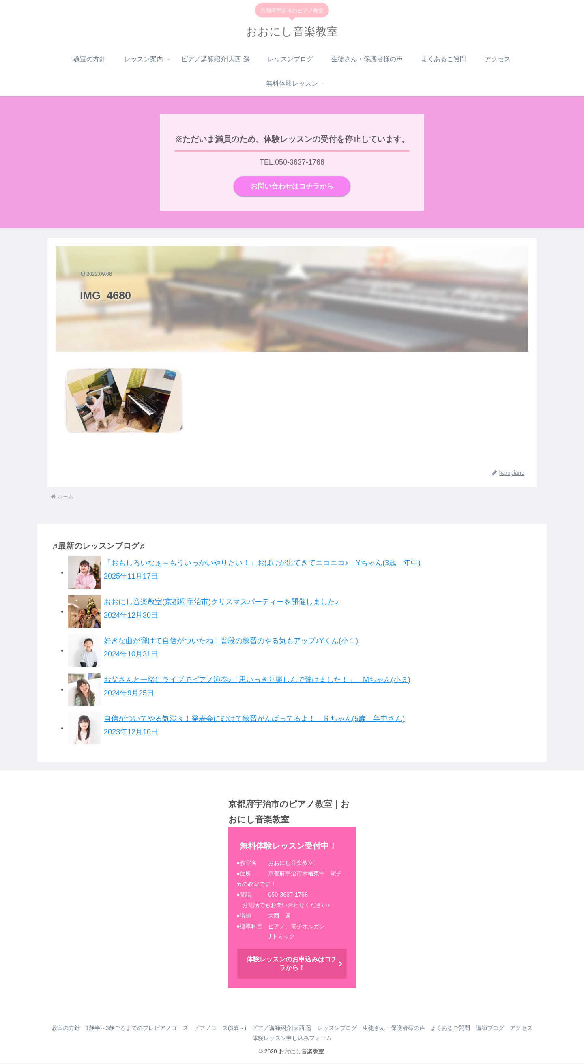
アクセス (248, 1038)
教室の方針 (71, 1028)
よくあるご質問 (471, 1028)
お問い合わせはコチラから (292, 186)
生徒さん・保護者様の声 (411, 1028)
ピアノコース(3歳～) (230, 1028)
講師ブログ (513, 1028)
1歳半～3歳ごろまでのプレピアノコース (144, 1028)
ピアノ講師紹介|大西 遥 (295, 1028)
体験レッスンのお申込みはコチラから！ (292, 964)
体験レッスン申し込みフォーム (307, 1038)
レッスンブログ (352, 1028)
